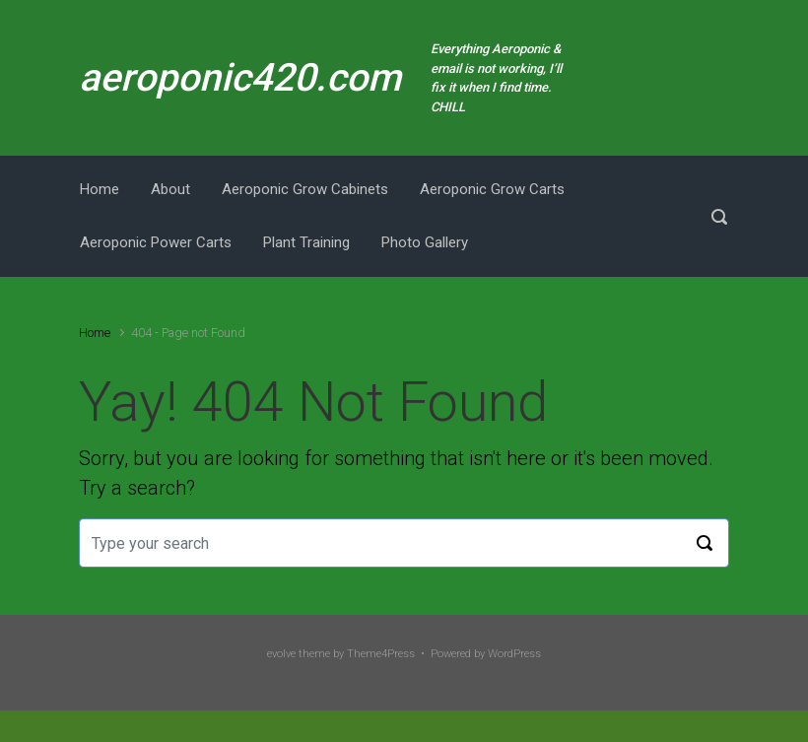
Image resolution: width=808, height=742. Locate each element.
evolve (281, 653)
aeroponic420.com (240, 78)
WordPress (514, 653)
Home (94, 332)
